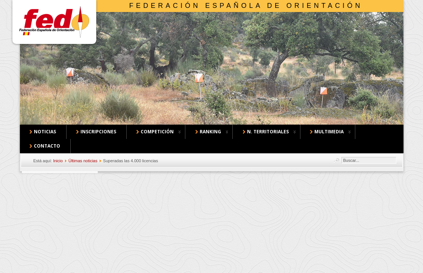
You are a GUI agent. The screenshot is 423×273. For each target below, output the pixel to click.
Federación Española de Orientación (246, 5)
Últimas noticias (82, 160)
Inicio (58, 160)
